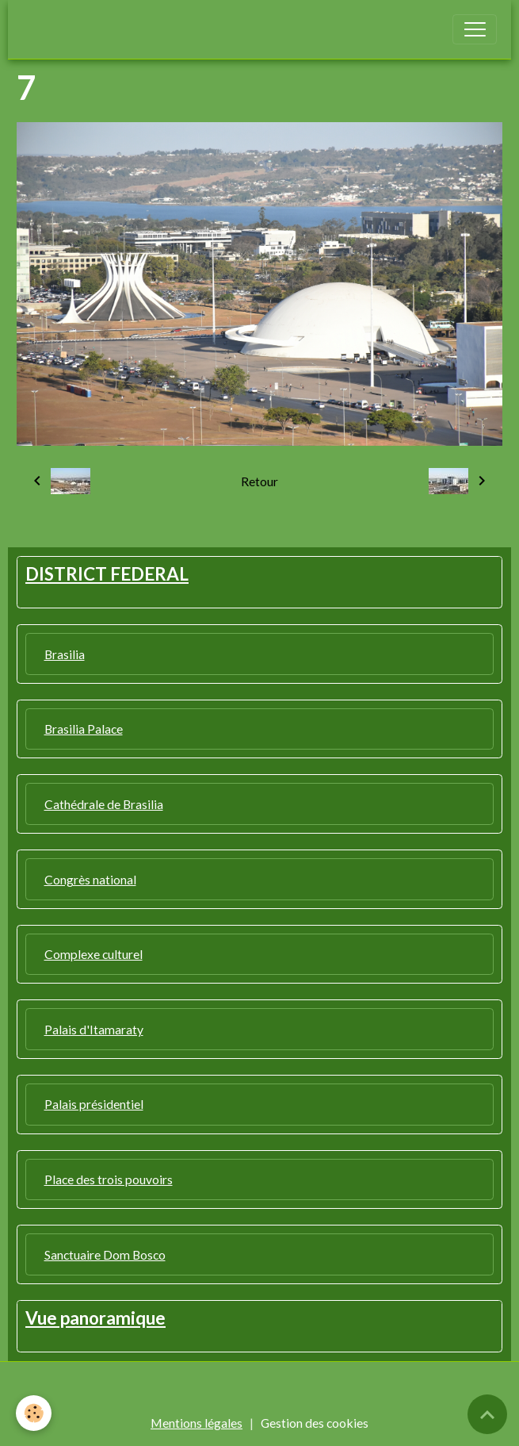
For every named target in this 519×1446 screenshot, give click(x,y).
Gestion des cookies (314, 1422)
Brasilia (64, 654)
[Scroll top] (487, 1414)
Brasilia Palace (83, 728)
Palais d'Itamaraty (93, 1029)
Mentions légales (196, 1422)
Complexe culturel (93, 953)
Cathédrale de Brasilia (103, 803)
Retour (259, 481)
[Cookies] (34, 1413)
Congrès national (90, 879)
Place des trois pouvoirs (108, 1179)
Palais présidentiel (93, 1103)
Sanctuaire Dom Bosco (105, 1254)
